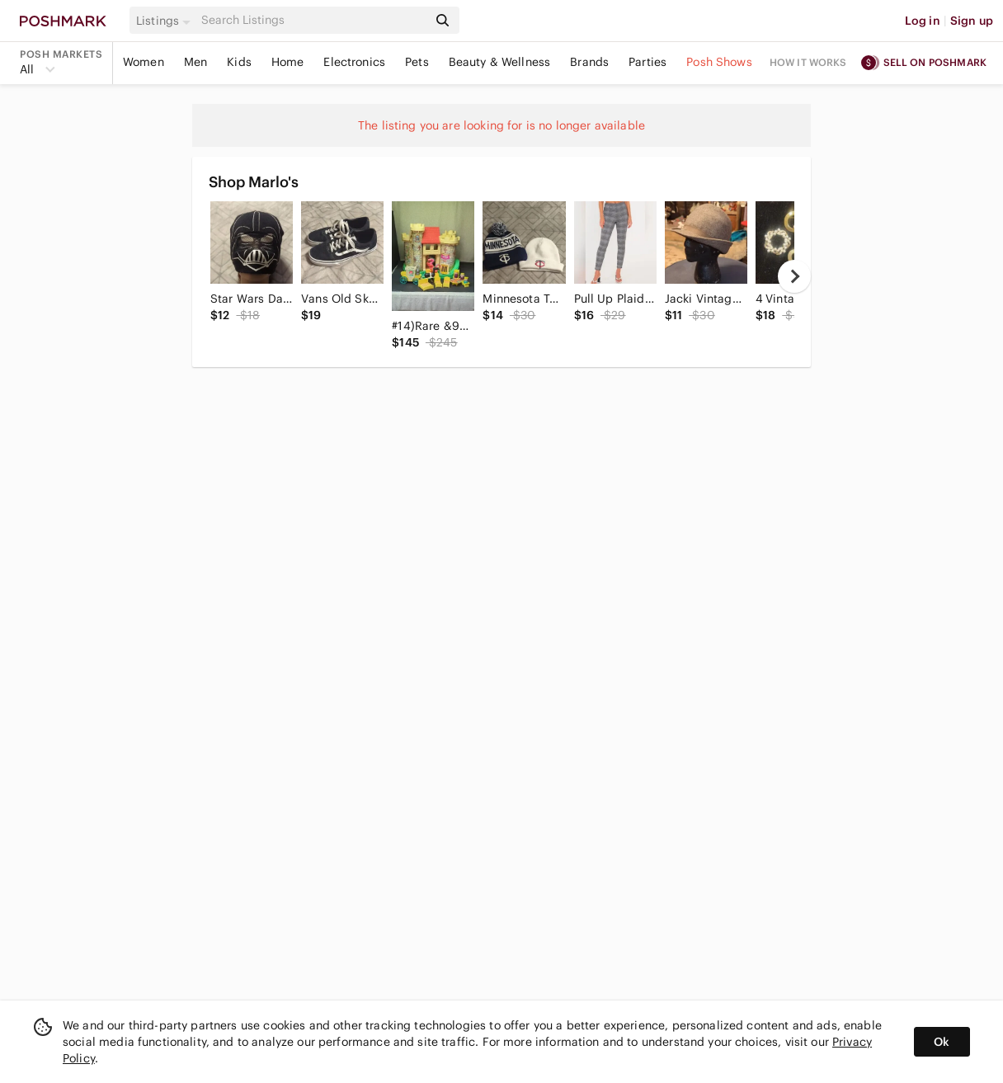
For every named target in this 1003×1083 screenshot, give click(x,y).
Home (287, 61)
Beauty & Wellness (500, 61)
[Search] (312, 20)
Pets (417, 61)
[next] (794, 276)
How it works (808, 62)
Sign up (971, 20)
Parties (647, 61)
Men (195, 61)
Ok (941, 1041)
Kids (239, 61)
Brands (589, 61)
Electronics (354, 61)
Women (143, 61)
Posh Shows (719, 61)
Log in (922, 20)
